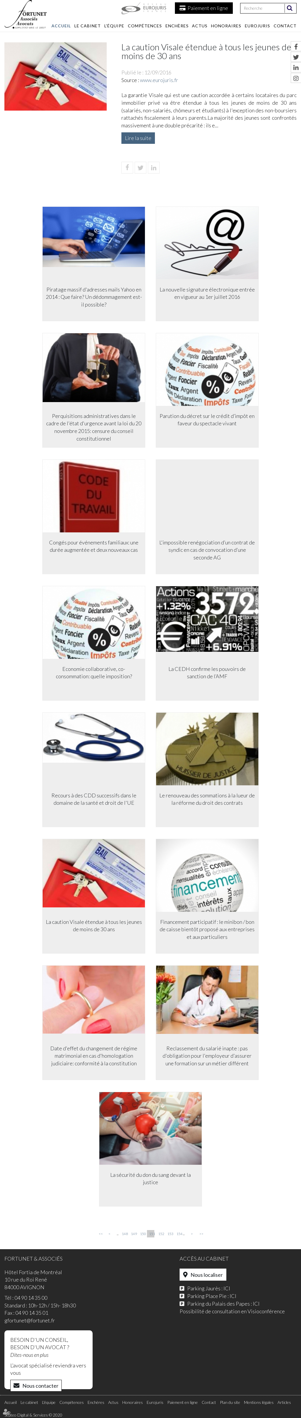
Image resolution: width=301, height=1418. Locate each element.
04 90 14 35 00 (30, 1297)
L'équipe (114, 25)
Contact (285, 25)
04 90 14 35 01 (31, 1312)
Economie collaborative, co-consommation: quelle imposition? (93, 673)
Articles (284, 1402)
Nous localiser (206, 1275)
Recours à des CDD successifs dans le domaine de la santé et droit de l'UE (93, 799)
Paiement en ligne (208, 8)
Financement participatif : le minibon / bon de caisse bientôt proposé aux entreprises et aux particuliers (207, 929)
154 (179, 1234)
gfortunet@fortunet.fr (29, 1320)
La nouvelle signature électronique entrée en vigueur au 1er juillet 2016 (207, 293)
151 (151, 1234)
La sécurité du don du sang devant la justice (150, 1179)
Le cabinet (87, 25)
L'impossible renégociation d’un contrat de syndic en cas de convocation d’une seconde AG (208, 550)
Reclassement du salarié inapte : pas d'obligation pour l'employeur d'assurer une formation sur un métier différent (207, 1056)
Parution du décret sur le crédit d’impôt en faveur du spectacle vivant (207, 420)
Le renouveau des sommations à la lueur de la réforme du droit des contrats (208, 799)
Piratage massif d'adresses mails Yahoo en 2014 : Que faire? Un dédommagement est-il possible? (93, 297)
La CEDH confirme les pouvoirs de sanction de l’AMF (208, 673)
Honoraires (226, 25)
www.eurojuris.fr (159, 80)
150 (142, 1234)
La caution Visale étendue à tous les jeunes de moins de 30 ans (93, 926)
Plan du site (230, 1402)
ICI (226, 1288)
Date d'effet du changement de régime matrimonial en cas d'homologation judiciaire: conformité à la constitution (93, 1056)
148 (124, 1234)
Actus (200, 25)
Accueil (61, 25)
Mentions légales (259, 1402)
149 (133, 1234)
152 (160, 1234)
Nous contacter (40, 1385)
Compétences (145, 25)
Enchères (177, 25)
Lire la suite (138, 138)
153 (170, 1234)
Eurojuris (257, 25)
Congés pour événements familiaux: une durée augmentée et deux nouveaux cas (93, 546)
